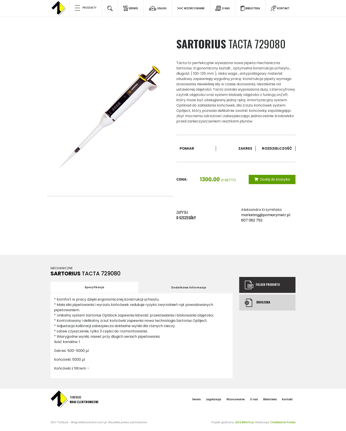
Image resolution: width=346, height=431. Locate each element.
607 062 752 (251, 220)
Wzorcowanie (235, 399)
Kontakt (287, 399)
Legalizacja (213, 399)
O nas (254, 399)
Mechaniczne (62, 268)
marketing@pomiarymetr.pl (265, 214)
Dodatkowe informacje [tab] (188, 287)
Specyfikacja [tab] (94, 287)
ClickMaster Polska (282, 422)
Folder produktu (262, 284)
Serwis (196, 399)
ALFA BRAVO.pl (244, 422)
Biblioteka (270, 399)
